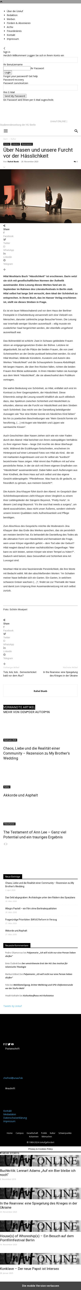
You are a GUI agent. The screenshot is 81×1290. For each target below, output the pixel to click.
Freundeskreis (14, 31)
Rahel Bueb (13, 161)
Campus (19, 1133)
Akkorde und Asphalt (20, 795)
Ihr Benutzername (13, 64)
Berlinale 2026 (10, 740)
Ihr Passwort (37, 68)
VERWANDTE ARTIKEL (19, 707)
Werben (11, 19)
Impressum (13, 38)
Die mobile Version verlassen (40, 1285)
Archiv (10, 27)
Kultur (6, 787)
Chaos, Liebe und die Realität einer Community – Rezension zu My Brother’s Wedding (36, 753)
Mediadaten (9, 1114)
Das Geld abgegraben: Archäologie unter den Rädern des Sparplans (40, 897)
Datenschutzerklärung (15, 1117)
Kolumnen (34, 1136)
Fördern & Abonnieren (19, 23)
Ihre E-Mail (9, 92)
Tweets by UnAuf (12, 1006)
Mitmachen (47, 1136)
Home (10, 1133)
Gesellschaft (32, 1133)
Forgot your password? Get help (20, 76)
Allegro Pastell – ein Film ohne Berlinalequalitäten (31, 908)
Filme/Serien (9, 824)
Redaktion (12, 15)
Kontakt (11, 34)
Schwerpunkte (65, 1133)
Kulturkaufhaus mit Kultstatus (38, 995)
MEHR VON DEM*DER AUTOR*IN (26, 712)
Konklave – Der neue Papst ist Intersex (29, 1269)
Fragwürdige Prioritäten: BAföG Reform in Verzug (31, 919)
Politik (44, 1133)
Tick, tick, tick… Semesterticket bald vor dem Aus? (19, 674)
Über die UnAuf (15, 11)
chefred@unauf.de (13, 1078)
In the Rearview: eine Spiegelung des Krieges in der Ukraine (60, 674)
